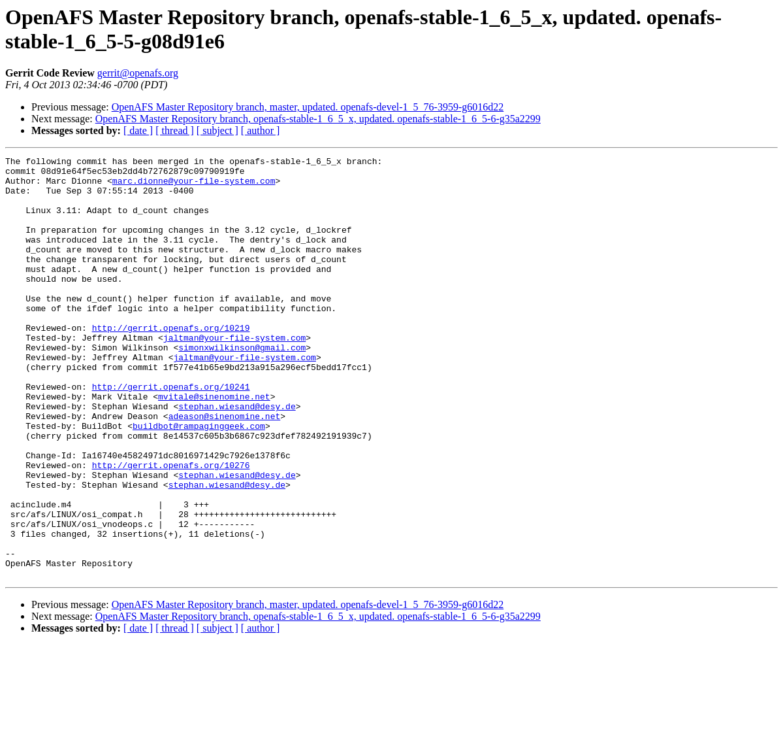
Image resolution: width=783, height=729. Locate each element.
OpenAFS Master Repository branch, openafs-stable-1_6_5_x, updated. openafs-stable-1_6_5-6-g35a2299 (318, 118)
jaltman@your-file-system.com (234, 375)
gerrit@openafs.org (137, 72)
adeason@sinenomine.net (224, 469)
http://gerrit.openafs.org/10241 (171, 433)
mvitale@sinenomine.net (214, 445)
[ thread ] (174, 130)
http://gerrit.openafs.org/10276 (171, 528)
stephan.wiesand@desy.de (236, 457)
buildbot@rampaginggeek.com (199, 480)
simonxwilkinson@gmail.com (242, 386)
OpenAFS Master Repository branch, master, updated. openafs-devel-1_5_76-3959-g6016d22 (308, 106)
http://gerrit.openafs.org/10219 (171, 363)
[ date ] (138, 130)
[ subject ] (217, 130)
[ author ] (260, 130)
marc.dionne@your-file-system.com (194, 186)
